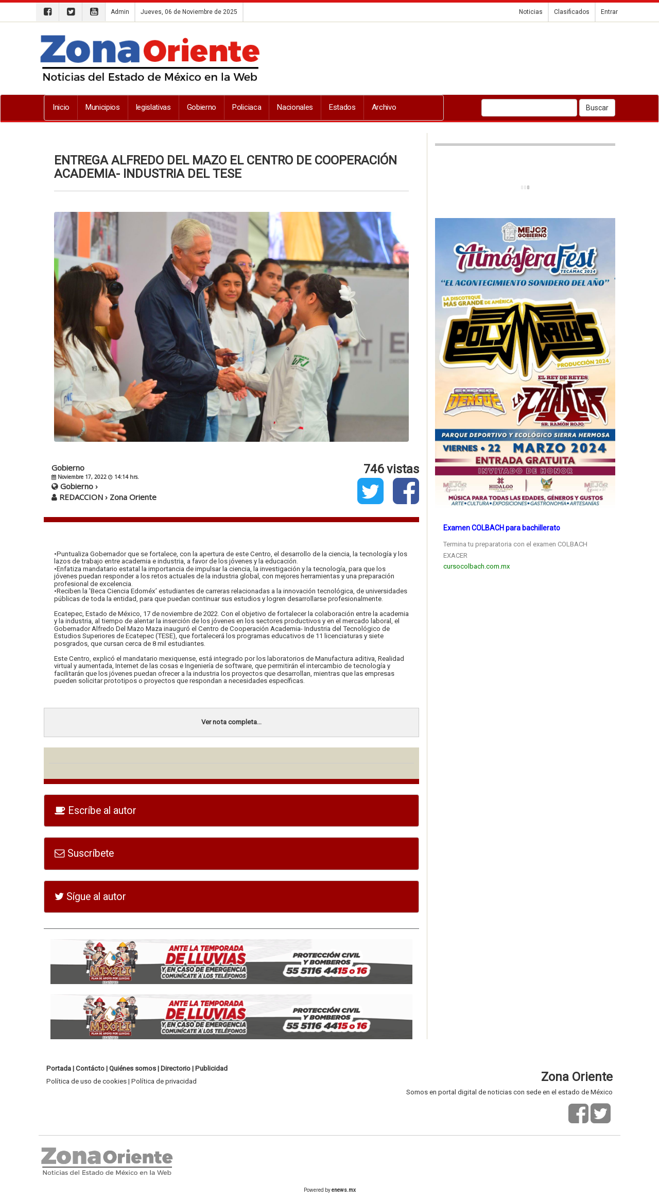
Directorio (175, 1068)
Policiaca (246, 107)
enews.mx (344, 1190)
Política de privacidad (164, 1081)
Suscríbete (84, 853)
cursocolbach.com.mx (476, 566)
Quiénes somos (132, 1068)
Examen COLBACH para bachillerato (501, 528)
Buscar (597, 108)
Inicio (61, 107)
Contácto (90, 1068)
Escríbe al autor (95, 811)
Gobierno (201, 107)
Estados (342, 107)
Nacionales (295, 107)
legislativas (153, 107)
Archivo (384, 107)
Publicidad (211, 1068)
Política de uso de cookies (86, 1081)
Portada (58, 1068)
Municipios (102, 107)
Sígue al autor (90, 897)
